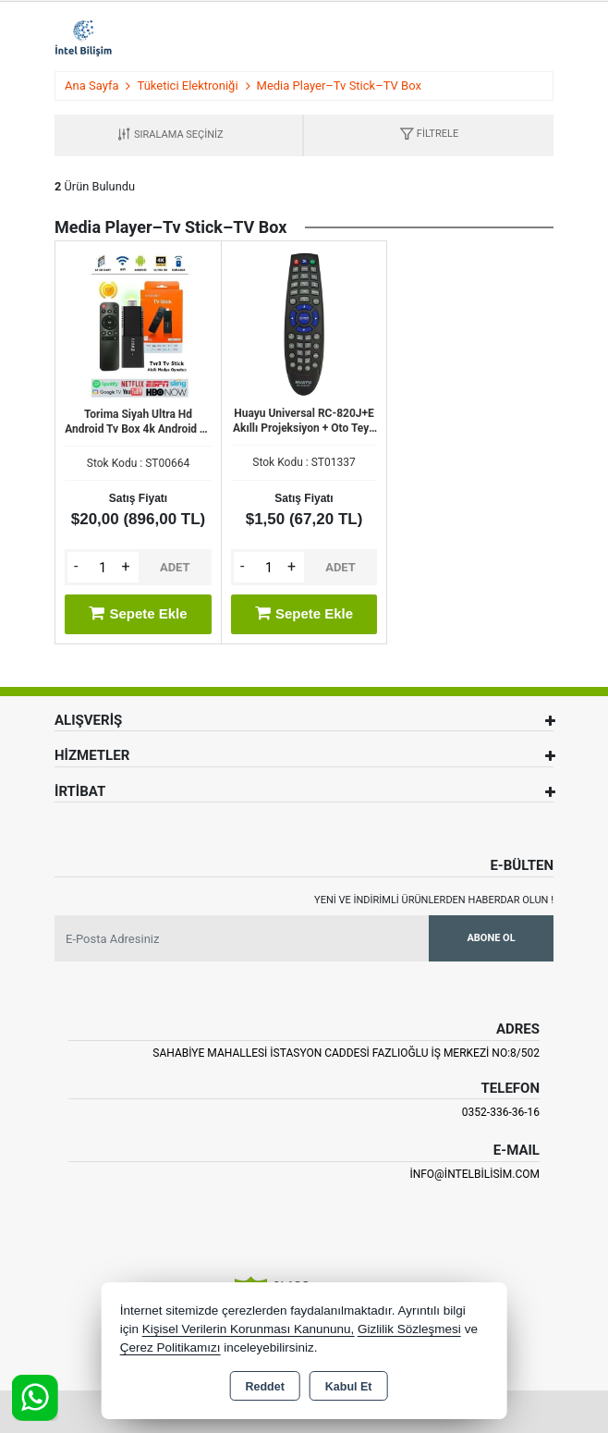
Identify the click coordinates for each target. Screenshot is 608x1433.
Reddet (264, 1386)
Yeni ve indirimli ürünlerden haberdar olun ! (433, 900)
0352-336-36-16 (501, 1112)
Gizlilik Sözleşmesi (409, 1329)
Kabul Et (348, 1386)
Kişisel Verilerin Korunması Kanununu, (248, 1329)
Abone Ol (491, 938)
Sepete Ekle (138, 613)
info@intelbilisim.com (474, 1174)
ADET (175, 567)
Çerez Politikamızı (170, 1347)
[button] (428, 135)
